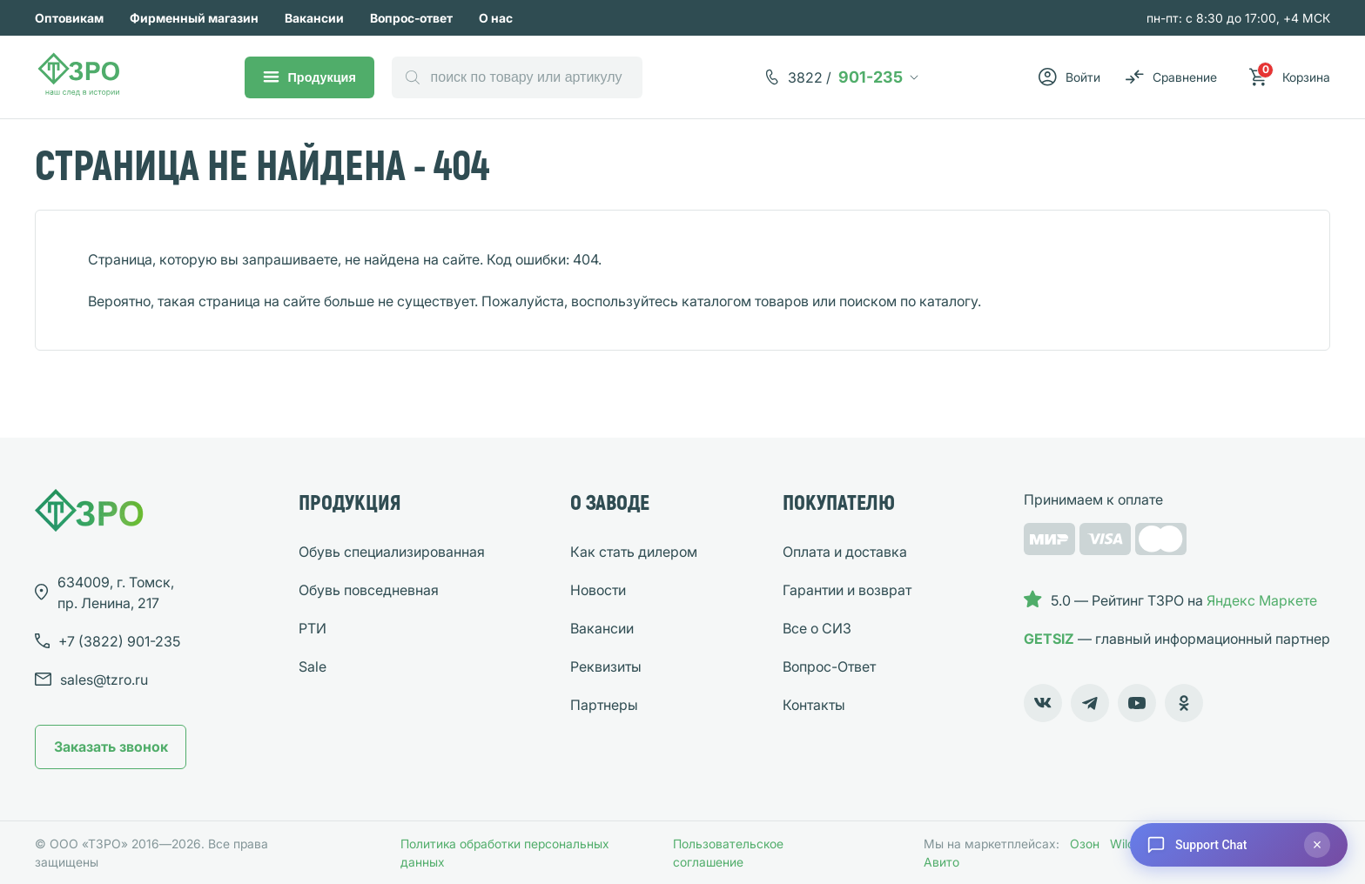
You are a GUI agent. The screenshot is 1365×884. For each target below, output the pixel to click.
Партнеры (604, 704)
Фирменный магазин (194, 17)
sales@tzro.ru (104, 679)
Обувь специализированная (392, 551)
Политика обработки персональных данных (504, 852)
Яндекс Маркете (1262, 600)
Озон (1084, 843)
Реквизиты (606, 666)
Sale (312, 666)
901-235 (845, 77)
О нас (496, 17)
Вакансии (314, 17)
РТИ (312, 628)
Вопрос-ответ (411, 17)
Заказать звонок (111, 746)
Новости (598, 590)
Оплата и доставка (845, 551)
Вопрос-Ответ (829, 666)
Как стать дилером (633, 551)
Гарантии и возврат (847, 590)
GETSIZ (1049, 638)
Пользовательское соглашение (728, 852)
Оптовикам (69, 17)
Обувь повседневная (369, 590)
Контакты (814, 704)
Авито (941, 861)
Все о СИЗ (817, 628)
